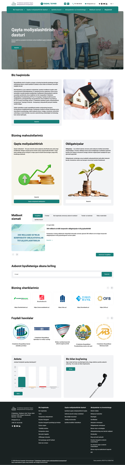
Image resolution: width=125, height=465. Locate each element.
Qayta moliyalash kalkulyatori (36, 201)
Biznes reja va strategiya (98, 428)
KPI (92, 452)
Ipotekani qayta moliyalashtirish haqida (76, 411)
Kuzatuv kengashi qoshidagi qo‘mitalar (50, 422)
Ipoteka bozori (56, 10)
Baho (18, 393)
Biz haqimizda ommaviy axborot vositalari (65, 215)
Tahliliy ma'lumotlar (70, 419)
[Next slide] (17, 254)
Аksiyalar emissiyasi (96, 422)
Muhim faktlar (95, 411)
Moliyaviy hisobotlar (96, 414)
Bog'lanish (108, 10)
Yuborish (106, 274)
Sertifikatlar (94, 419)
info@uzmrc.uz (90, 3)
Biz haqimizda (18, 10)
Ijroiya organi (42, 425)
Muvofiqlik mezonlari (71, 417)
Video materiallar (102, 215)
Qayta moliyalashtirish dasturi (37, 10)
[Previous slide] (13, 254)
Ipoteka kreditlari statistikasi (73, 422)
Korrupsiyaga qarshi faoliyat (47, 440)
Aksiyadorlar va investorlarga (75, 10)
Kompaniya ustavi (44, 431)
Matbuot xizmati (95, 10)
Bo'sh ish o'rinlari (43, 443)
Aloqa (70, 369)
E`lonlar (47, 215)
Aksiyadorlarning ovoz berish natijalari (102, 431)
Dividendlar (94, 434)
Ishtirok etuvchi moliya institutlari (74, 414)
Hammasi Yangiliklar (105, 254)
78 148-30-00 (77, 3)
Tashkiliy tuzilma (43, 428)
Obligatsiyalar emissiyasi (98, 425)
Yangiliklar (38, 215)
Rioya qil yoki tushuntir (97, 437)
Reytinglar (93, 417)
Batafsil (16, 47)
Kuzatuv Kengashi (44, 419)
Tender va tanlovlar (87, 215)
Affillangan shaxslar (44, 437)
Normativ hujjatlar (44, 434)
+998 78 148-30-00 (16, 423)
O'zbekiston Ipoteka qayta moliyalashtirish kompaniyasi (50, 460)
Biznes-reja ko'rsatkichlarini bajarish (101, 449)
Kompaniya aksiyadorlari (46, 417)
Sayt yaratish (104, 460)
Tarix (40, 414)
